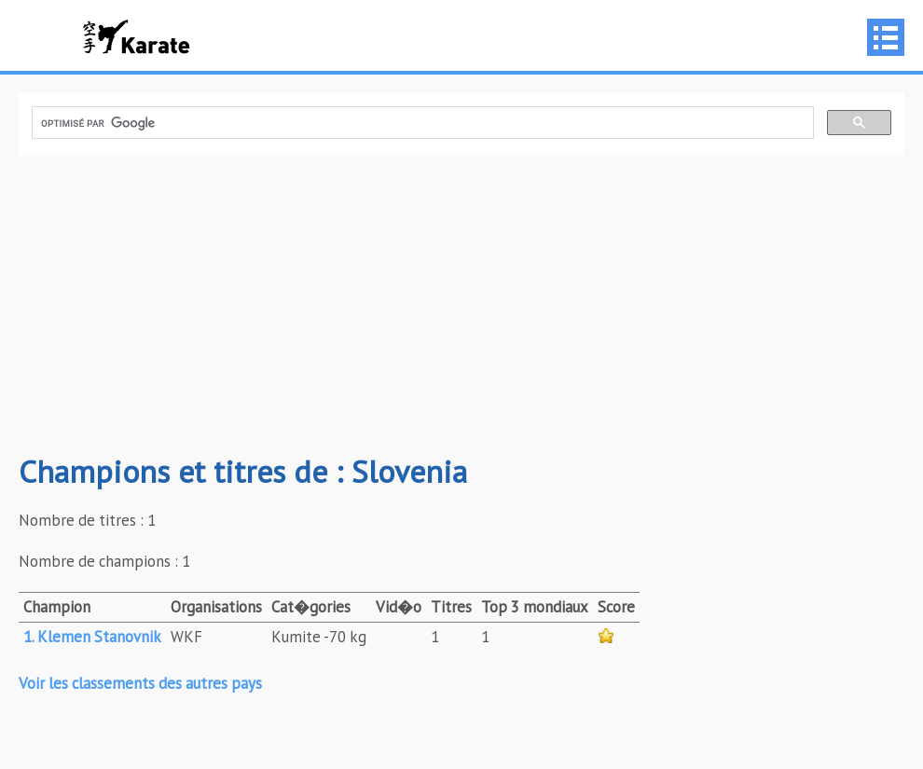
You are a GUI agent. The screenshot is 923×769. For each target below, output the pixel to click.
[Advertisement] (461, 304)
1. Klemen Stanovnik (92, 636)
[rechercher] (421, 123)
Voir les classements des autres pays (140, 683)
